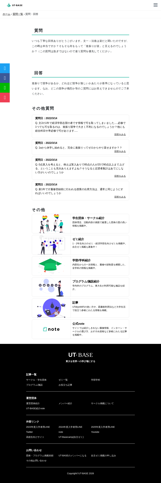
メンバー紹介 (65, 403)
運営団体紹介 (33, 403)
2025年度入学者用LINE (103, 427)
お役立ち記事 (65, 385)
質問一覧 (18, 14)
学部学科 (95, 380)
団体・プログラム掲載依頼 (39, 455)
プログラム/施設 (34, 385)
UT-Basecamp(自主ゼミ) (71, 437)
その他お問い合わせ (36, 460)
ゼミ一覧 (63, 380)
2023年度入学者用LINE (38, 427)
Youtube (95, 432)
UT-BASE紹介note (35, 408)
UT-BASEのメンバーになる (73, 455)
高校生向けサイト (35, 437)
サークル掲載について (102, 403)
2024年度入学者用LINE (70, 427)
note (61, 432)
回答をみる (120, 134)
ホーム (6, 14)
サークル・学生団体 (36, 380)
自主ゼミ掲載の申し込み (103, 455)
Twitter (29, 432)
